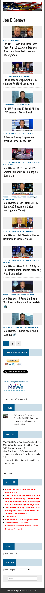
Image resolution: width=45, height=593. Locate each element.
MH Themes (35, 591)
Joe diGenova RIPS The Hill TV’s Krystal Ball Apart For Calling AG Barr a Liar (20, 172)
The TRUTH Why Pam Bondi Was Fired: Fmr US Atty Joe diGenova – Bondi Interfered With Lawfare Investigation (21, 49)
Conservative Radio (11, 105)
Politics (10, 40)
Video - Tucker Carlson (22, 76)
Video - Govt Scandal (12, 197)
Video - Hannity (27, 197)
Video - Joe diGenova (11, 133)
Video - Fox (7, 76)
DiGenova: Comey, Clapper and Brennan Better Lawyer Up (18, 139)
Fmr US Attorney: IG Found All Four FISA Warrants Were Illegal (21, 110)
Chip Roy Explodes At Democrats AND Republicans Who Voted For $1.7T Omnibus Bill (22, 454)
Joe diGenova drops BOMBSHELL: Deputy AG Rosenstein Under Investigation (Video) (20, 206)
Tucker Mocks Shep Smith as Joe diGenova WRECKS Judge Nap (20, 82)
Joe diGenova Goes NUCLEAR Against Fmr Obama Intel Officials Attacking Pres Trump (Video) (22, 270)
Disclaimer (7, 473)
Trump (17, 40)
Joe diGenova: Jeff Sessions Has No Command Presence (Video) (21, 237)
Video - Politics (27, 133)
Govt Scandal (26, 105)
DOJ (4, 40)
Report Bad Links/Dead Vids (15, 399)
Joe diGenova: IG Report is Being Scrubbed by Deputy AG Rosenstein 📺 (21, 302)
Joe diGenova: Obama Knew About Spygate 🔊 (20, 333)
